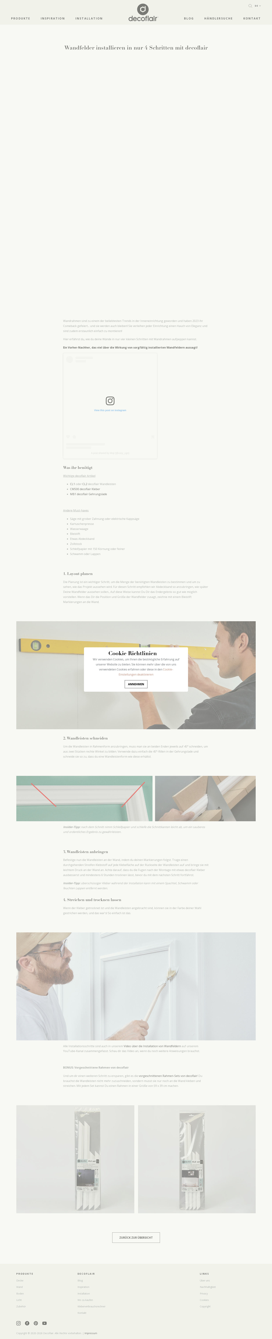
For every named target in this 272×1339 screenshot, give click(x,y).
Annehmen (136, 684)
